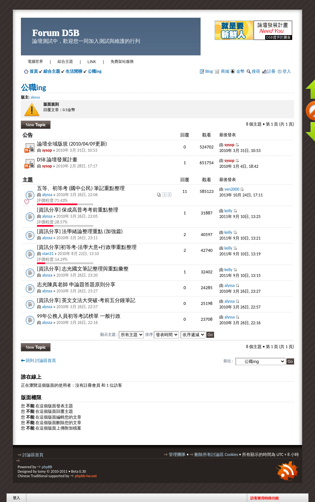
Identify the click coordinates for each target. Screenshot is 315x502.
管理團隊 (177, 454)
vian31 (48, 253)
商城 (224, 71)
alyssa (35, 97)
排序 (162, 334)
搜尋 (256, 71)
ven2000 (231, 189)
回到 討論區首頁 (41, 360)
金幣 (240, 71)
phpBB (47, 467)
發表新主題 (35, 125)
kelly (228, 210)
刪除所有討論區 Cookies (216, 454)
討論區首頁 (32, 455)
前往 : (228, 361)
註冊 (271, 71)
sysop (47, 150)
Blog (209, 71)
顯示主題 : (122, 334)
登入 (287, 71)
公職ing (33, 87)
